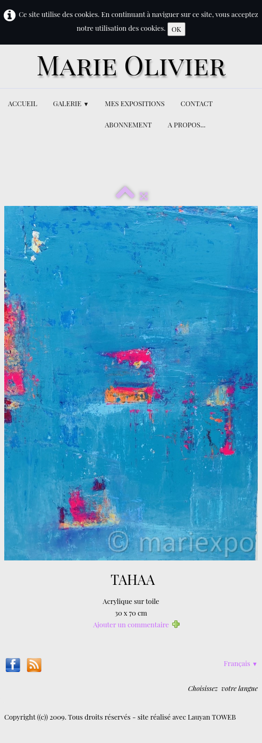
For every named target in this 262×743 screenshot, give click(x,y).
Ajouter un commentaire (131, 624)
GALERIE (71, 103)
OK (176, 28)
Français (241, 663)
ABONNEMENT (128, 124)
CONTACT (197, 103)
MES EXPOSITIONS (134, 103)
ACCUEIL (22, 103)
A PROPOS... (187, 124)
